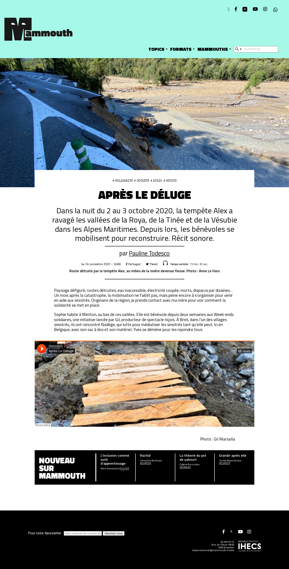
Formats (180, 49)
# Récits (170, 181)
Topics (156, 49)
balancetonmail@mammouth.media (213, 550)
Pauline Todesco (149, 253)
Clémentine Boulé (148, 460)
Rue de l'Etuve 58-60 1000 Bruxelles (222, 546)
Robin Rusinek (107, 468)
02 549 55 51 (227, 542)
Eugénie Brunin (187, 464)
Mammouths (212, 49)
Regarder (145, 463)
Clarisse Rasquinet (227, 460)
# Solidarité (123, 181)
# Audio (156, 181)
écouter (124, 468)
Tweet (152, 264)
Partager (133, 264)
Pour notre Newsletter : (65, 533)
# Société (141, 181)
